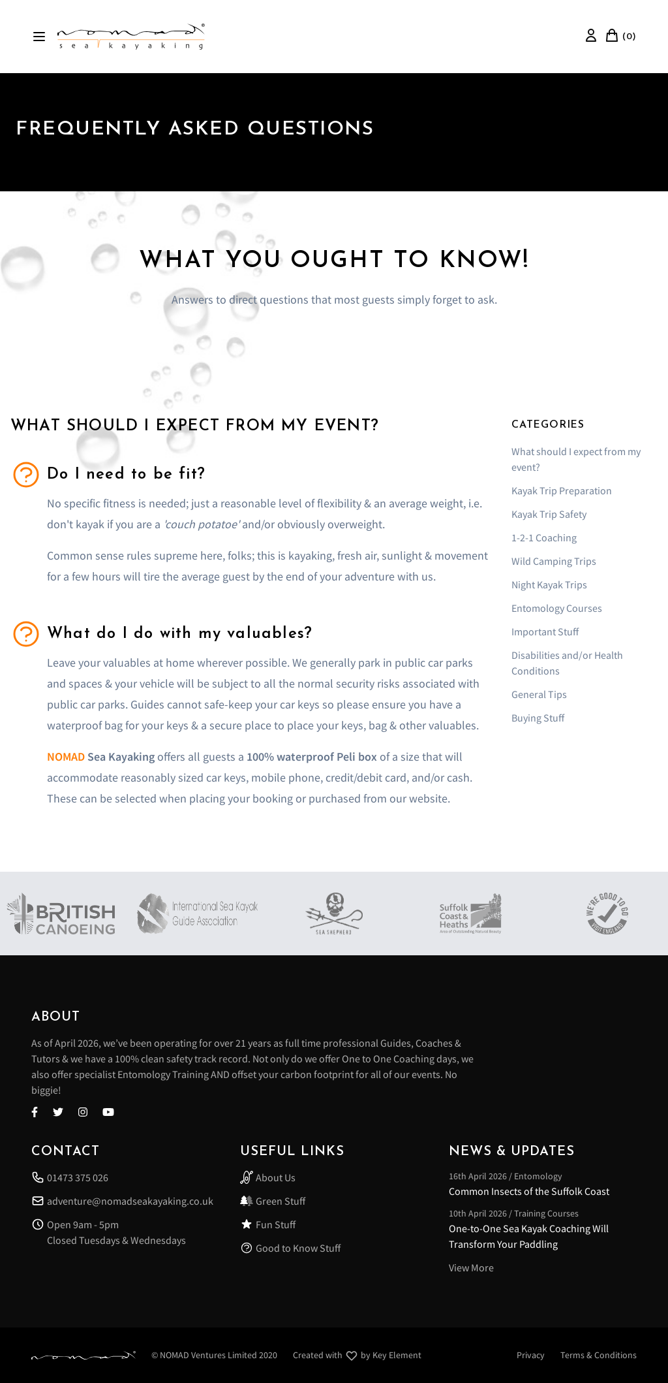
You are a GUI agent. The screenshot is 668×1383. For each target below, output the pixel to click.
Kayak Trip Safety (548, 513)
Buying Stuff (537, 717)
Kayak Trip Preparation (561, 490)
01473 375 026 (69, 1177)
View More (471, 1267)
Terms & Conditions (598, 1355)
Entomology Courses (556, 607)
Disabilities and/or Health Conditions (567, 662)
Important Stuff (545, 631)
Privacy (531, 1355)
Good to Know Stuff (290, 1247)
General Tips (539, 694)
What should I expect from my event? (576, 459)
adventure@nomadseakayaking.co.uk (122, 1200)
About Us (268, 1177)
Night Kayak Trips (549, 584)
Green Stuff (272, 1200)
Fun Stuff (268, 1224)
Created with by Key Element (357, 1355)
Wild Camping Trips (553, 560)
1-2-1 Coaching (544, 537)
